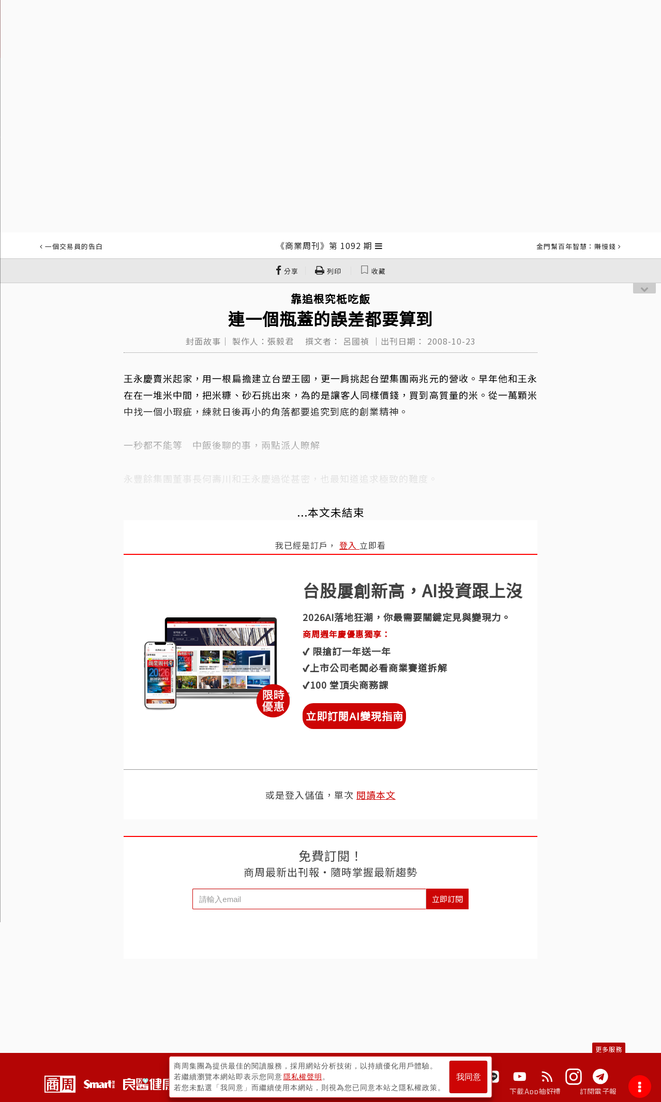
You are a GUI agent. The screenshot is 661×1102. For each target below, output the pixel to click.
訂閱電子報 (598, 1091)
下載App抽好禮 (535, 1091)
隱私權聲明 (302, 1077)
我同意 (468, 1077)
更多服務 (608, 1049)
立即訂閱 (447, 898)
